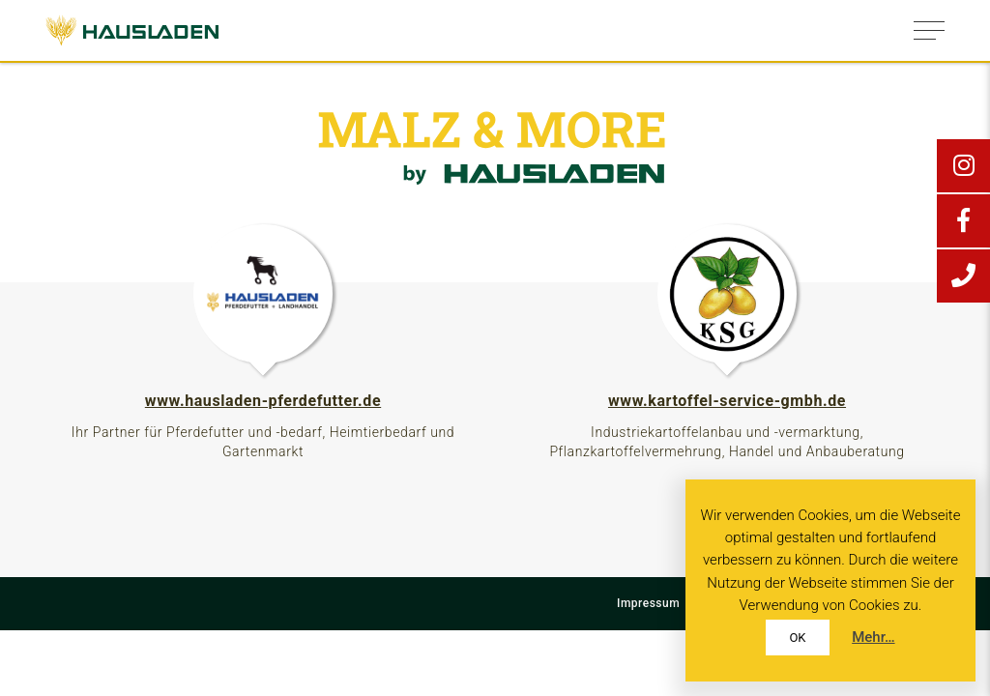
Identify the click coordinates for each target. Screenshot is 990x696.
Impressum (648, 603)
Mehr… (873, 637)
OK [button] (797, 637)
